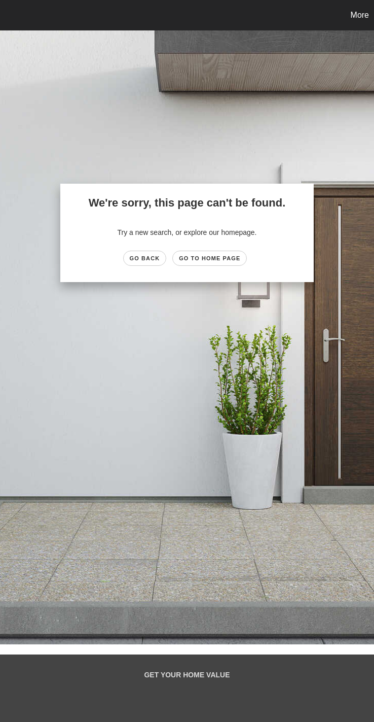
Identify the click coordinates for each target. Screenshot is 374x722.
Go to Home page (209, 258)
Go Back (145, 258)
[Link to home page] (13, 15)
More (360, 15)
